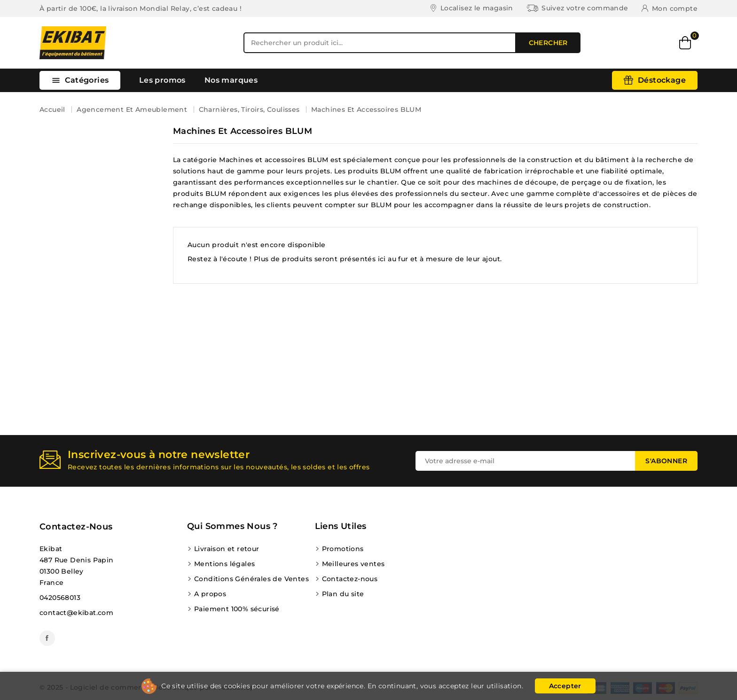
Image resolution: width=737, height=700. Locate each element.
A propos (210, 594)
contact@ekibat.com (76, 612)
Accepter (565, 686)
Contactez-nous (76, 526)
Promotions (343, 548)
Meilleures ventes (353, 564)
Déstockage (662, 80)
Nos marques (231, 80)
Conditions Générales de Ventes (251, 579)
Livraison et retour (226, 548)
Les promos (162, 80)
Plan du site (343, 594)
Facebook (47, 638)
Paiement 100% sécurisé (237, 609)
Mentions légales (224, 564)
